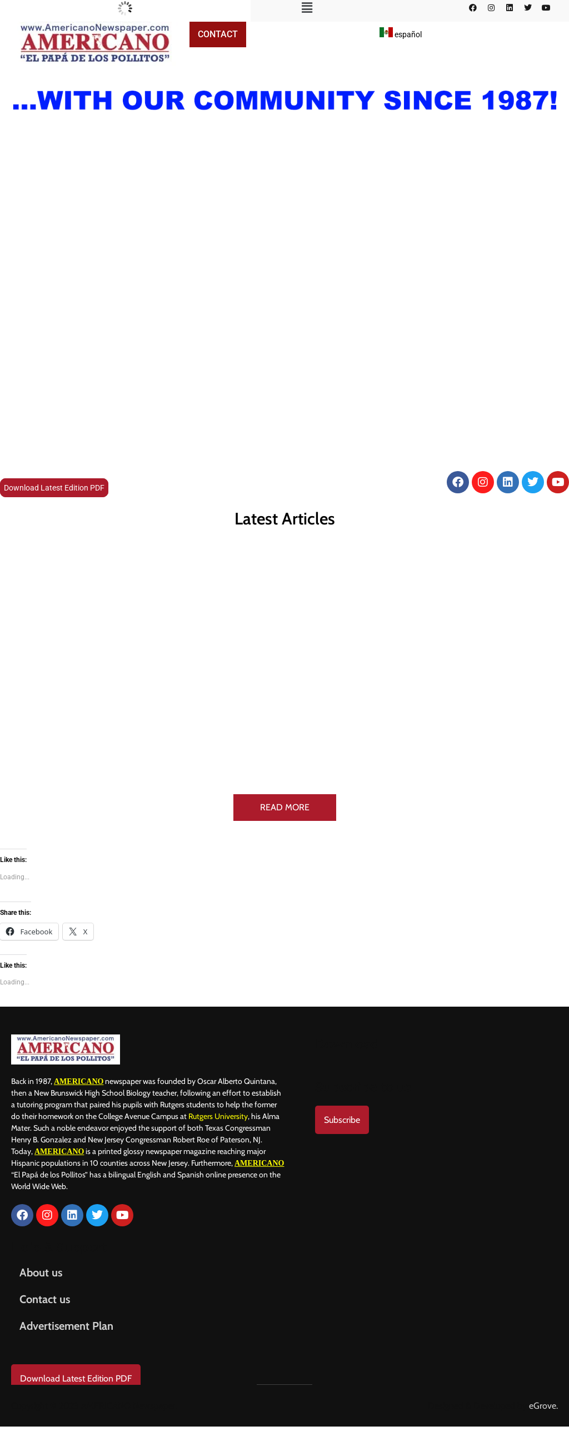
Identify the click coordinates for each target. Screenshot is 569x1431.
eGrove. (543, 1405)
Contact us (44, 1299)
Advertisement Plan (66, 1326)
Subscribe (342, 1120)
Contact (218, 34)
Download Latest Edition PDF (54, 487)
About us (40, 1272)
